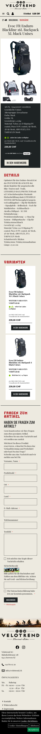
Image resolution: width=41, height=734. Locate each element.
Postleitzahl (9, 473)
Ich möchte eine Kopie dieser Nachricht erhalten (20, 560)
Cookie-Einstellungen (18, 725)
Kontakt (7, 701)
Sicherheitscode (11, 565)
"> (5, 20)
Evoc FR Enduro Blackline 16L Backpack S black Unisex (20, 362)
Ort (5, 484)
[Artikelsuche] (8, 14)
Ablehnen (34, 725)
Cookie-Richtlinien (29, 721)
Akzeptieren (33, 729)
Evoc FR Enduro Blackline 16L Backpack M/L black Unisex (19, 293)
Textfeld (7, 531)
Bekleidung (13, 20)
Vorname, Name (11, 461)
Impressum (9, 708)
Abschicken (10, 599)
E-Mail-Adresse (11, 508)
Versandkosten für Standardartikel (19, 316)
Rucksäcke (24, 20)
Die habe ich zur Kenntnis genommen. (21, 592)
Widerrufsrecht (10, 705)
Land (6, 496)
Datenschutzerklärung (20, 591)
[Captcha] (20, 585)
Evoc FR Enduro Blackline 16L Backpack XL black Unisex (20, 29)
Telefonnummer (11, 520)
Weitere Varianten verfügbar (18, 301)
